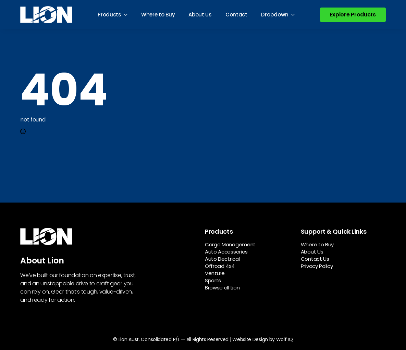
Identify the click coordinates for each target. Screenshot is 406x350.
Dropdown (274, 14)
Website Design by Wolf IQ (262, 339)
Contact (236, 14)
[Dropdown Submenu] (295, 14)
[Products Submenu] (127, 14)
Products (109, 14)
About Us (200, 14)
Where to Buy (158, 14)
